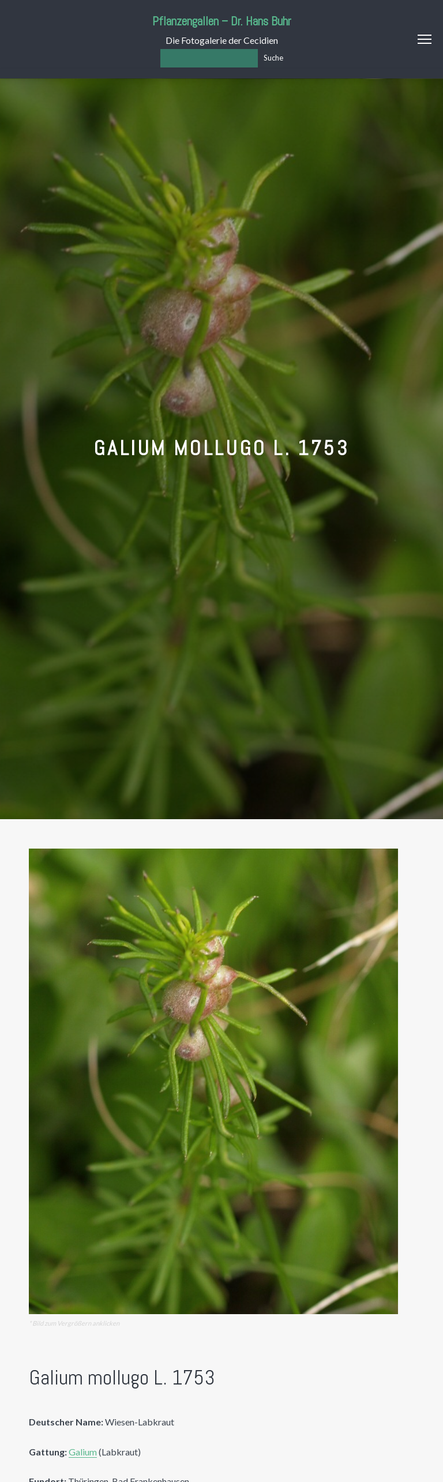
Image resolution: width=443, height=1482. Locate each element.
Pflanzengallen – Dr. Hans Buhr (221, 21)
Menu (424, 39)
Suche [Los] (273, 57)
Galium (83, 1451)
